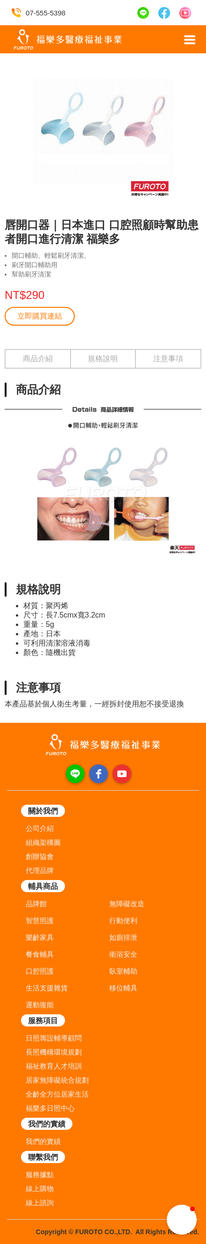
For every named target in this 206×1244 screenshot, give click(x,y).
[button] (189, 39)
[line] (75, 773)
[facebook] (98, 773)
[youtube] (122, 773)
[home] (65, 39)
